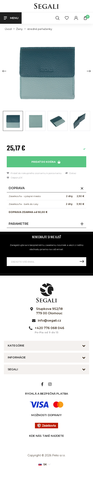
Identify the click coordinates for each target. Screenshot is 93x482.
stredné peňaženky (39, 29)
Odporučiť (14, 177)
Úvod (8, 29)
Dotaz (70, 173)
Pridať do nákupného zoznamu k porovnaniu (34, 173)
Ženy (19, 29)
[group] (46, 71)
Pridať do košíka (45, 161)
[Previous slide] (4, 71)
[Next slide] (89, 71)
